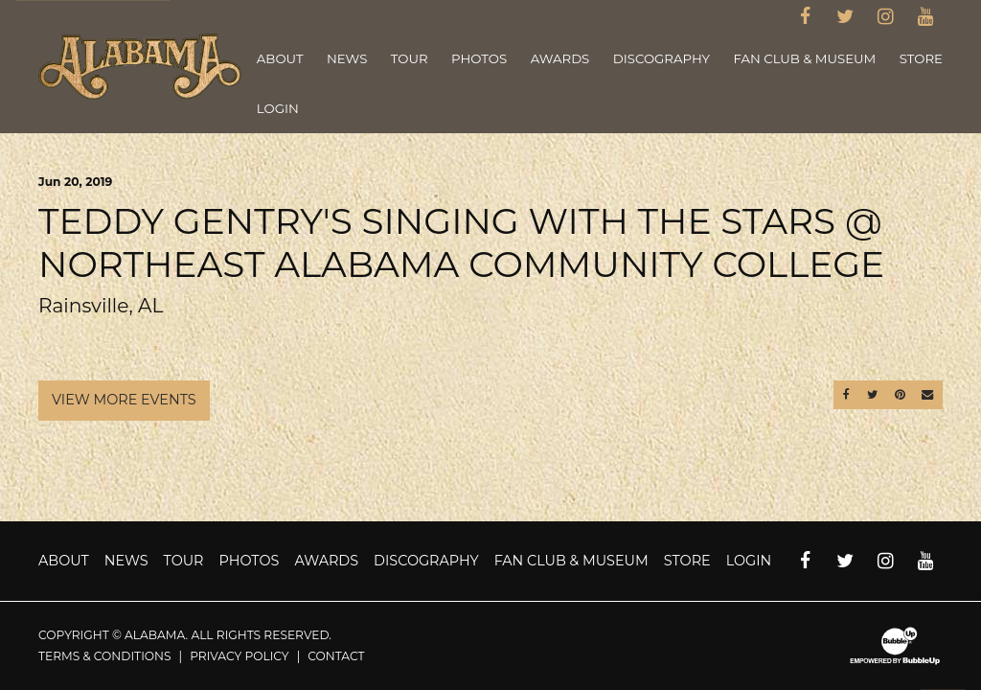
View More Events (124, 399)
